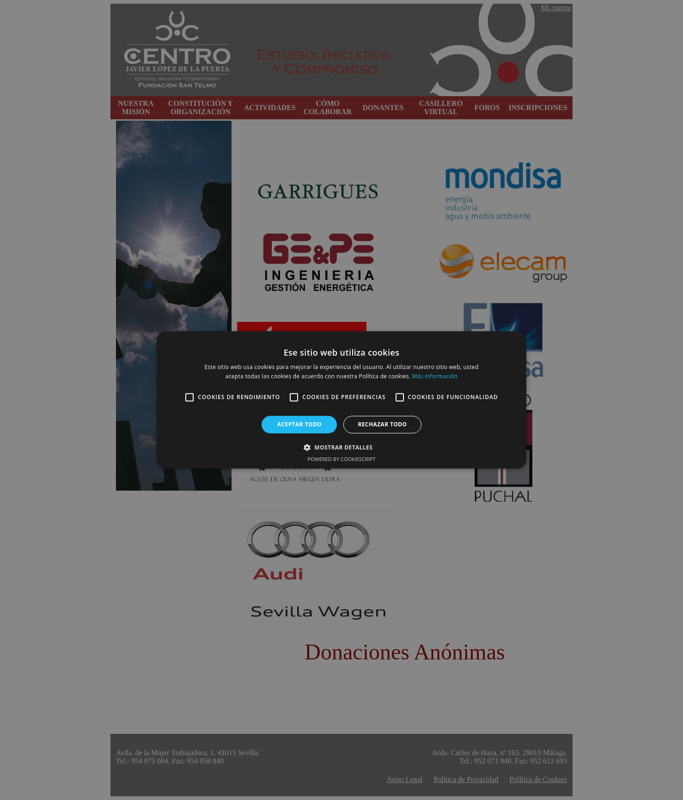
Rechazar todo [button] (382, 424)
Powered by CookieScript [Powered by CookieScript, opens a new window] (342, 459)
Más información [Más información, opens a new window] (434, 377)
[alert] (341, 400)
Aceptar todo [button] (299, 424)
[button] (341, 447)
